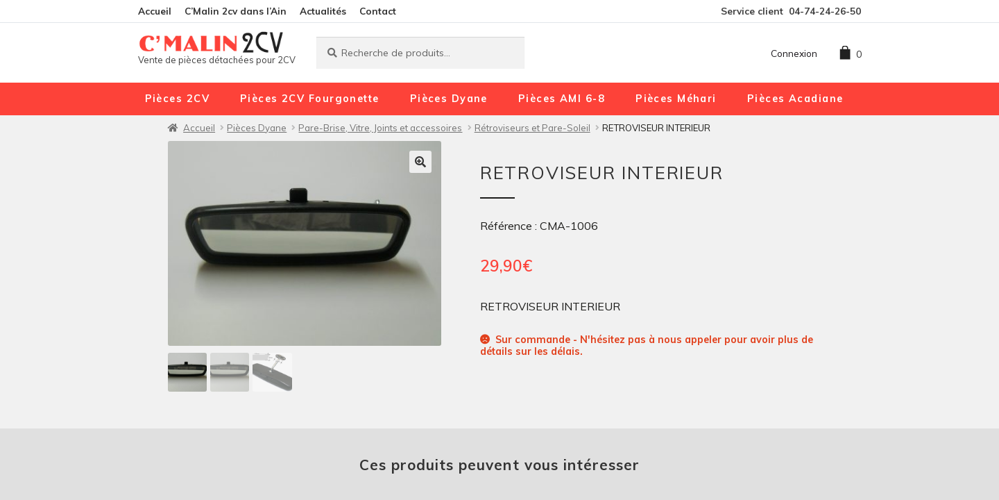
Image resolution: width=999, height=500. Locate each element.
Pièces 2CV (177, 98)
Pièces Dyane (449, 98)
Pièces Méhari (676, 98)
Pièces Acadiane (795, 98)
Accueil (154, 11)
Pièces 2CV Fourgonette (309, 98)
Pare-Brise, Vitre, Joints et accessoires (380, 127)
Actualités (323, 11)
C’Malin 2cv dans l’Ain (236, 11)
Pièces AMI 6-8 (561, 98)
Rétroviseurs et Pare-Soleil (532, 127)
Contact (377, 11)
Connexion (794, 53)
